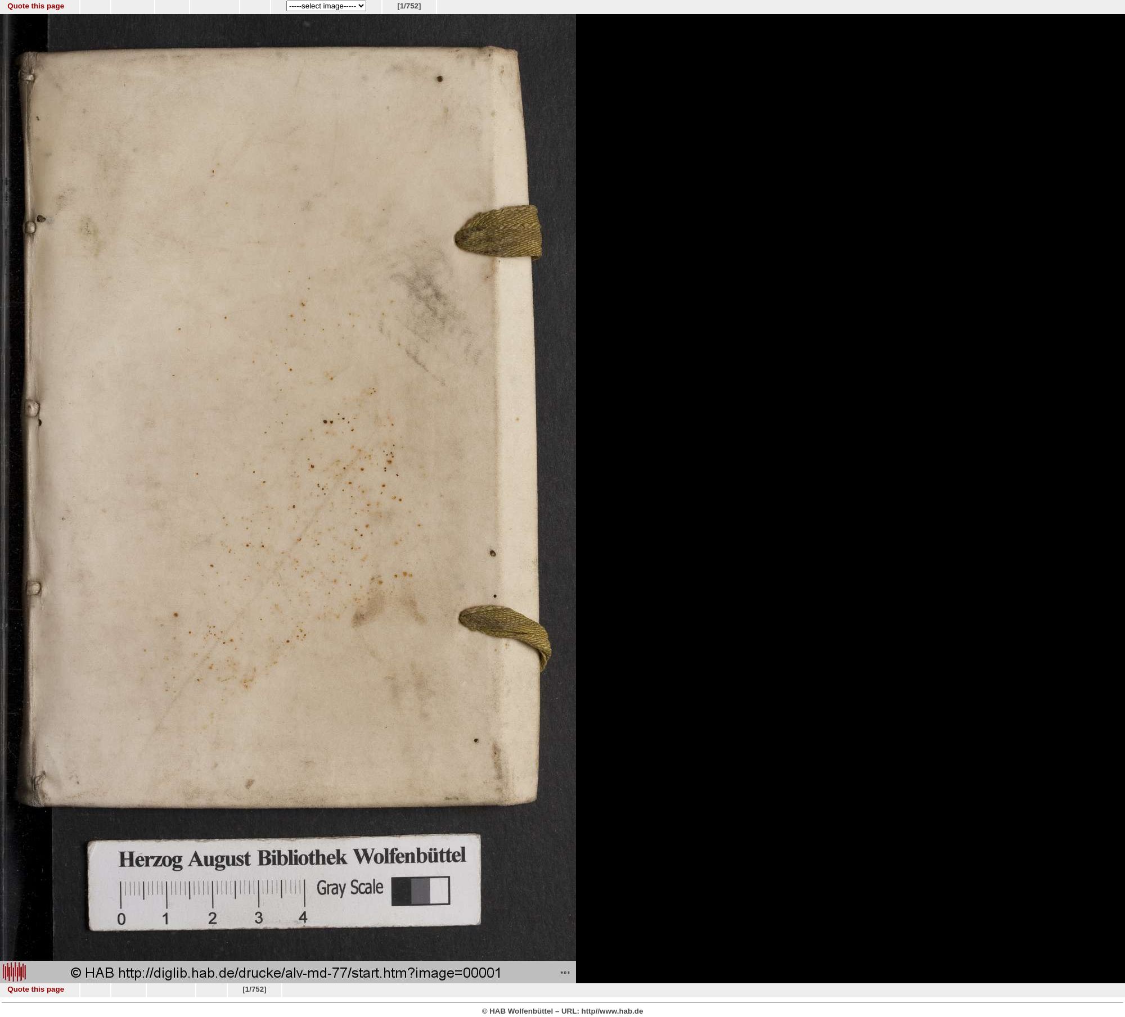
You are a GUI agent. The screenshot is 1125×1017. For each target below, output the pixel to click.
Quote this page (35, 6)
